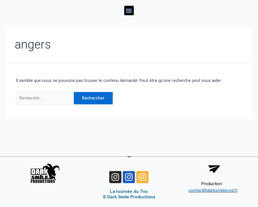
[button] (129, 10)
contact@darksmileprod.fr (213, 190)
